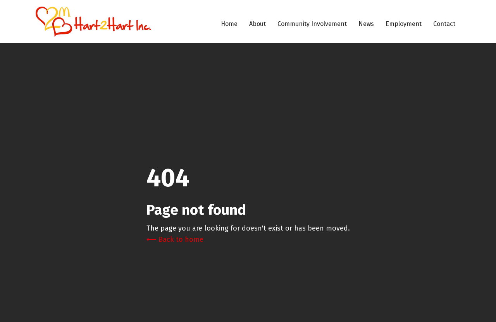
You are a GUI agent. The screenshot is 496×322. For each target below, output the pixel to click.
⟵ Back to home (174, 239)
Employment (404, 24)
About (257, 24)
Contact (444, 24)
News (366, 24)
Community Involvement (312, 24)
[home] (93, 21)
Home (229, 24)
